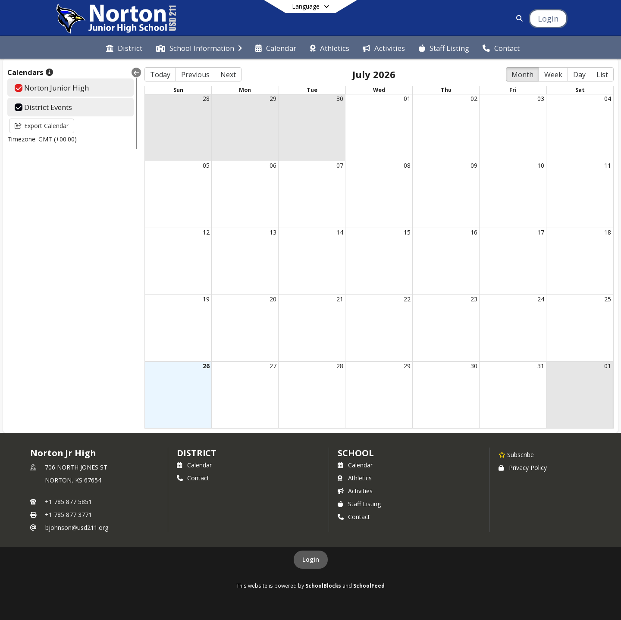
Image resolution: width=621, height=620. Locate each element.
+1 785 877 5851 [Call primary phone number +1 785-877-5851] (68, 502)
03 (540, 98)
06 (273, 165)
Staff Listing (359, 504)
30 (339, 98)
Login (310, 559)
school (355, 453)
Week (553, 74)
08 (407, 165)
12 (206, 232)
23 (473, 299)
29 (273, 98)
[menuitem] (124, 47)
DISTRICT (196, 453)
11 (607, 165)
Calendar (194, 465)
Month (522, 74)
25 (607, 299)
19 (206, 299)
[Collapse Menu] (136, 72)
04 (607, 98)
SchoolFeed (369, 585)
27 (273, 366)
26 (206, 366)
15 (407, 232)
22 (407, 299)
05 (206, 165)
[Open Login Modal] (548, 18)
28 (206, 98)
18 (607, 232)
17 (540, 232)
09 (473, 165)
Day (579, 74)
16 (473, 232)
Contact (193, 478)
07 (339, 165)
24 (540, 299)
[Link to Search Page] (518, 18)
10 (540, 165)
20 (273, 299)
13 (273, 232)
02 (473, 98)
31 (540, 366)
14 (339, 232)
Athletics (355, 478)
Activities (355, 491)
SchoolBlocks (323, 585)
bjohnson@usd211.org (76, 527)
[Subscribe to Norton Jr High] (516, 454)
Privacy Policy (523, 467)
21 (339, 299)
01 (407, 98)
